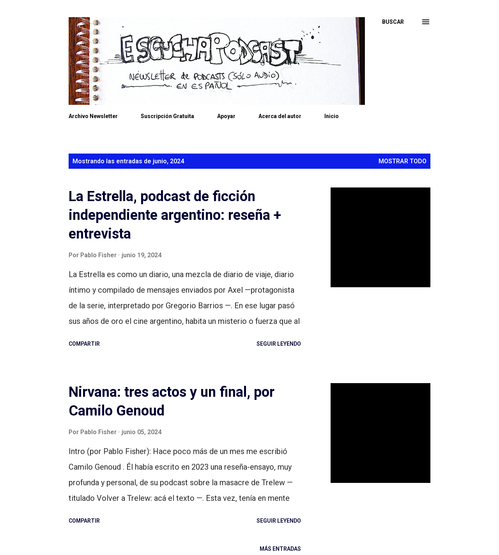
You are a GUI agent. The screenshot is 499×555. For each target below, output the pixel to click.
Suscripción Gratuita (167, 116)
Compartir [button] (84, 344)
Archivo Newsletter (93, 116)
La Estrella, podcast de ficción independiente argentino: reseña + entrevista (175, 215)
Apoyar (226, 116)
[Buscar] (393, 22)
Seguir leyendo (279, 344)
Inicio (331, 116)
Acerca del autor (279, 116)
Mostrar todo (402, 161)
